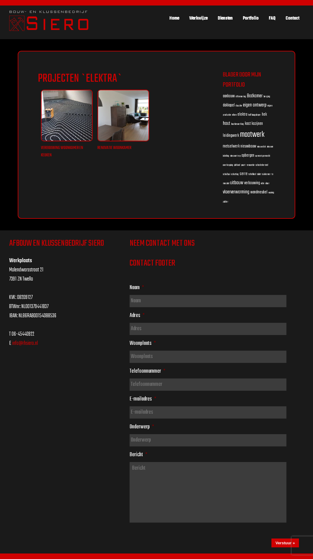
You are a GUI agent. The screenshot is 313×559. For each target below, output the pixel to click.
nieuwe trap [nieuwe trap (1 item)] (235, 156)
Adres (137, 315)
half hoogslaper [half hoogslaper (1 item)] (254, 115)
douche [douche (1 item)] (239, 105)
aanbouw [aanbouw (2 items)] (229, 96)
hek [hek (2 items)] (264, 114)
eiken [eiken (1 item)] (234, 115)
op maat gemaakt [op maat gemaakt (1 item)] (262, 156)
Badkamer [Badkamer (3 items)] (255, 96)
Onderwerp (142, 427)
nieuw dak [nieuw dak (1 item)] (261, 146)
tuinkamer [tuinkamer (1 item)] (266, 174)
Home (174, 18)
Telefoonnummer (147, 371)
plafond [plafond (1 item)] (237, 165)
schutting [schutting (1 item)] (235, 174)
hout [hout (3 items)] (226, 123)
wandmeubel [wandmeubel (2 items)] (258, 192)
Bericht (138, 454)
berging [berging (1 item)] (266, 96)
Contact (292, 18)
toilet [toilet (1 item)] (259, 174)
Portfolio (251, 18)
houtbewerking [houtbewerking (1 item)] (237, 124)
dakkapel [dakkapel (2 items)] (229, 105)
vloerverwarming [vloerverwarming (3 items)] (236, 192)
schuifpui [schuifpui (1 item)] (226, 174)
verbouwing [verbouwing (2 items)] (252, 183)
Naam (137, 287)
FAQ (272, 18)
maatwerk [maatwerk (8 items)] (252, 134)
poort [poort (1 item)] (243, 165)
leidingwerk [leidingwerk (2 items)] (231, 135)
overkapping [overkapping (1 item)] (228, 165)
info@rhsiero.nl (25, 343)
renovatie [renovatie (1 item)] (250, 165)
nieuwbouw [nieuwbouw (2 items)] (248, 146)
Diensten (225, 18)
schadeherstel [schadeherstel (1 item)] (262, 165)
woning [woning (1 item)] (271, 192)
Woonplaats (143, 343)
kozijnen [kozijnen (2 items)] (257, 123)
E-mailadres (143, 399)
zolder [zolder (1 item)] (225, 201)
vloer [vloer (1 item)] (267, 183)
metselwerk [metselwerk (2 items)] (231, 146)
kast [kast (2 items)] (248, 123)
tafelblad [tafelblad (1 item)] (252, 174)
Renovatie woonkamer (114, 147)
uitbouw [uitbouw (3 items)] (236, 183)
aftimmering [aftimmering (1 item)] (241, 96)
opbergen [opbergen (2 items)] (247, 155)
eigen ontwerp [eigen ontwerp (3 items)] (255, 105)
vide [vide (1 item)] (262, 183)
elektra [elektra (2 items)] (242, 114)
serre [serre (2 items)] (244, 173)
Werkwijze (198, 18)
